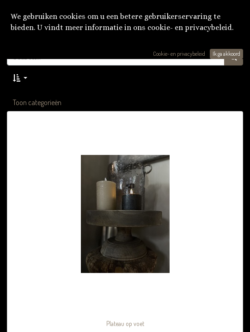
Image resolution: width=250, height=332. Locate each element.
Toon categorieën (37, 102)
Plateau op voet (125, 323)
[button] (20, 78)
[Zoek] (233, 56)
